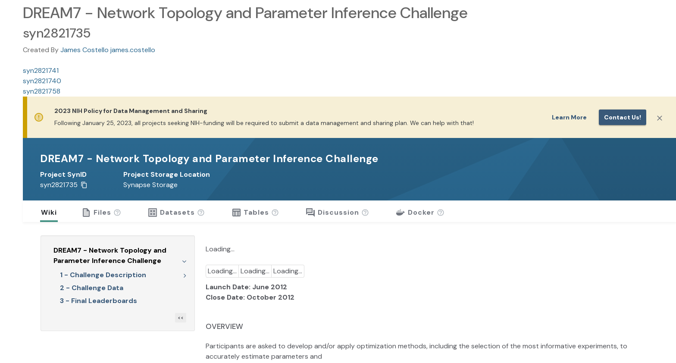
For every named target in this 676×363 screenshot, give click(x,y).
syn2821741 (41, 70)
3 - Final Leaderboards (98, 300)
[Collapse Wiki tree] (184, 261)
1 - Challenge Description (103, 274)
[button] (117, 212)
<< (181, 317)
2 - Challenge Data (91, 287)
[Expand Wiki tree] (185, 275)
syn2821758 (41, 91)
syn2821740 (42, 80)
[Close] (659, 118)
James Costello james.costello (107, 49)
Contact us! (622, 117)
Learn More (569, 117)
